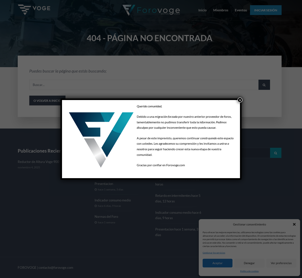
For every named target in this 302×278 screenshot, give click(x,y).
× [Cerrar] (240, 100)
